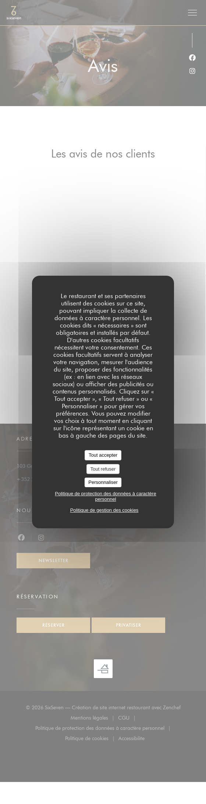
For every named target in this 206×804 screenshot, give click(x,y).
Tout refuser (103, 469)
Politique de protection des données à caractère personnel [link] (105, 496)
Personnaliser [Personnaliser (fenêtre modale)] (103, 482)
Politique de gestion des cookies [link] (104, 510)
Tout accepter (103, 455)
